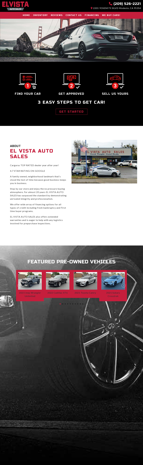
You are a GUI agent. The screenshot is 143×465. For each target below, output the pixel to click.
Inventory (41, 15)
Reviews (57, 15)
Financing (91, 15)
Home (27, 15)
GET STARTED (71, 111)
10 (82, 303)
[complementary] (134, 456)
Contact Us (74, 15)
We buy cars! (111, 15)
